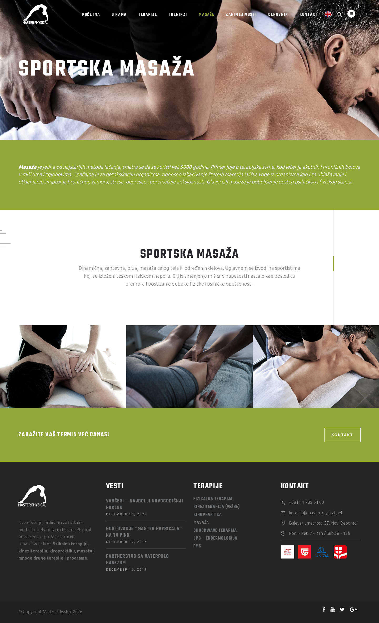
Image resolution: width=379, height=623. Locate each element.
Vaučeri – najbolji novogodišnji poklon (144, 504)
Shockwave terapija (215, 530)
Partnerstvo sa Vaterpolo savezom (137, 560)
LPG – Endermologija (215, 538)
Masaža (201, 522)
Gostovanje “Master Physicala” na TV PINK (144, 532)
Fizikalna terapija (213, 499)
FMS (197, 546)
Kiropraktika (207, 514)
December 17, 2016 (126, 542)
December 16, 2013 (126, 569)
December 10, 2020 (126, 514)
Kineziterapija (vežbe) (216, 507)
